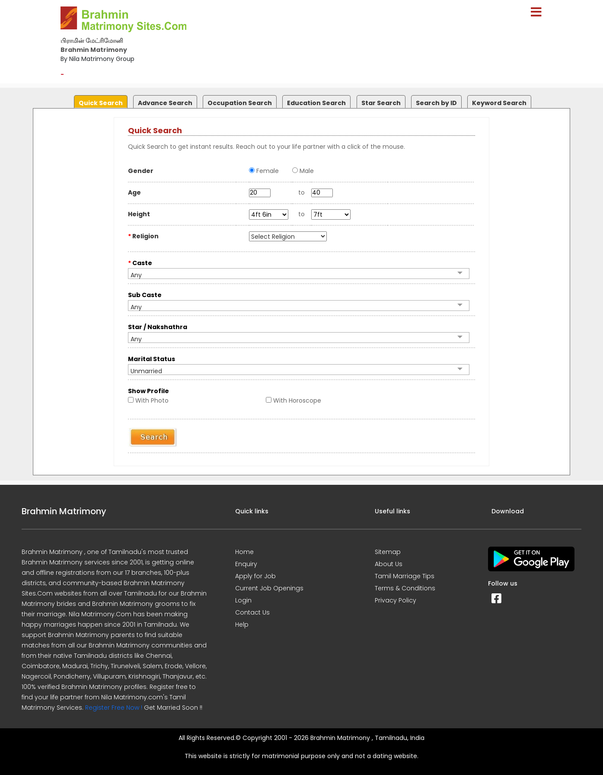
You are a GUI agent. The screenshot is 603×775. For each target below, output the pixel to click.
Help (242, 624)
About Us (388, 564)
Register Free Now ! (113, 707)
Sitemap (388, 552)
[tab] (100, 99)
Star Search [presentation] (381, 103)
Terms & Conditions (405, 588)
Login (243, 600)
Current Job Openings (269, 588)
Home (244, 552)
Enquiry (246, 564)
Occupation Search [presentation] (239, 103)
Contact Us (252, 612)
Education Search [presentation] (316, 103)
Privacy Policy (395, 600)
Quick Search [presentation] (101, 103)
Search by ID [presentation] (436, 103)
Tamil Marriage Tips (404, 576)
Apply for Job (255, 576)
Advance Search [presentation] (165, 103)
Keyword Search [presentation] (499, 103)
